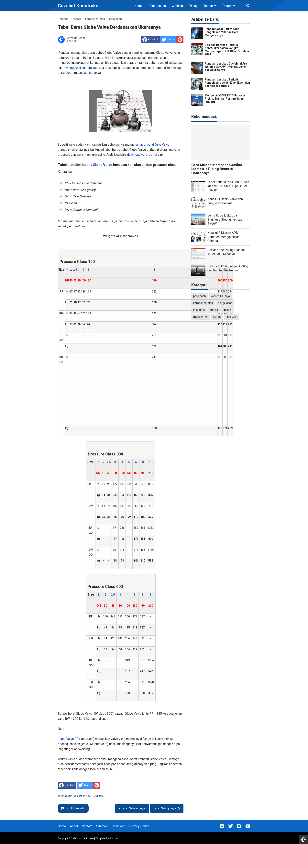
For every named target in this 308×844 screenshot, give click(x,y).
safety (217, 316)
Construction (157, 6)
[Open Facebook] (222, 826)
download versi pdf (140, 154)
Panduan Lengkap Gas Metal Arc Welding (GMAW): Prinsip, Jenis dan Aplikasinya (226, 66)
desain (68, 796)
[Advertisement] (154, 392)
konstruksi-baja (220, 296)
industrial (199, 309)
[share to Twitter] (168, 39)
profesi (214, 309)
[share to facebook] (150, 39)
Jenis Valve (66, 739)
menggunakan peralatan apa (85, 68)
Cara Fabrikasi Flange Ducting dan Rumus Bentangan (227, 268)
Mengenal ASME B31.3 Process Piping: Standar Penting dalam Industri (225, 98)
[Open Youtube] (248, 826)
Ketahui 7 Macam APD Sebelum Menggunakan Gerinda (223, 237)
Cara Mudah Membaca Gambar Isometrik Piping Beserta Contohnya (216, 169)
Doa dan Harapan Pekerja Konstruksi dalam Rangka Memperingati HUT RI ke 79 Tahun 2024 (227, 49)
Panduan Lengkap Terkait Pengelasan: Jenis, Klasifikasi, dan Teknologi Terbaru (227, 82)
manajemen (200, 316)
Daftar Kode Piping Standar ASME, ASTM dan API (226, 252)
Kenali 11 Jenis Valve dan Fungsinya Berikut (225, 201)
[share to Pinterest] (179, 39)
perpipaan (97, 796)
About (74, 826)
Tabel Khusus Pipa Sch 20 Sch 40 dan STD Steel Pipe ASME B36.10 (228, 186)
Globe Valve (102, 165)
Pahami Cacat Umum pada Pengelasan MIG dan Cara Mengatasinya (222, 32)
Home (138, 6)
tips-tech (231, 316)
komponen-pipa (82, 796)
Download (118, 826)
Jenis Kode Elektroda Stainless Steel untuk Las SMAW (224, 220)
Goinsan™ (114, 838)
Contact (87, 826)
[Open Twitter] (230, 826)
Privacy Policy (139, 826)
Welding (177, 6)
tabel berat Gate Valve (154, 144)
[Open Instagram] (239, 826)
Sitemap (102, 826)
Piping (193, 6)
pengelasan (225, 302)
